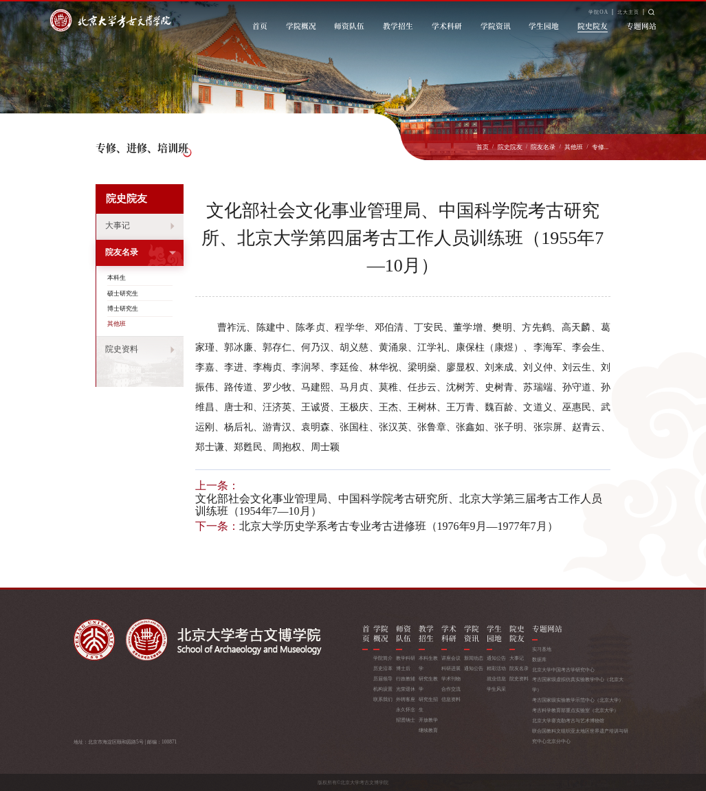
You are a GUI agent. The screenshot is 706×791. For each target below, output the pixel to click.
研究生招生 (428, 704)
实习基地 (541, 649)
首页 (259, 26)
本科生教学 (428, 663)
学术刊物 (451, 679)
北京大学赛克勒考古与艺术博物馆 (568, 720)
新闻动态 (473, 658)
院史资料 (121, 349)
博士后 (403, 668)
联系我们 (383, 699)
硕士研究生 (122, 293)
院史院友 (592, 26)
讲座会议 (451, 658)
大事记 (117, 225)
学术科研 (447, 26)
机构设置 (383, 689)
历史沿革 (383, 668)
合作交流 (451, 689)
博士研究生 (122, 308)
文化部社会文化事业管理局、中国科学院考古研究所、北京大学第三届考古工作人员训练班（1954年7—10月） (398, 505)
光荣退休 (405, 689)
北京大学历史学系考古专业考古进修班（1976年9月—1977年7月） (398, 526)
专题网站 (641, 26)
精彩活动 (496, 668)
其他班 (573, 147)
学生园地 (544, 26)
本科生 (116, 277)
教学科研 (405, 658)
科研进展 (451, 668)
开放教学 (428, 720)
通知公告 (473, 668)
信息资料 (451, 699)
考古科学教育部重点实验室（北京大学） (575, 710)
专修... (600, 147)
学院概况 (301, 26)
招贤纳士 (405, 720)
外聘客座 (405, 699)
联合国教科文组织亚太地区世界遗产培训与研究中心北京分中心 (580, 736)
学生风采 (496, 689)
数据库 (539, 659)
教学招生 (398, 26)
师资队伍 (349, 26)
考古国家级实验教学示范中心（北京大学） (578, 700)
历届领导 (383, 679)
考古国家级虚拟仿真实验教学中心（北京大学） (578, 684)
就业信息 (496, 679)
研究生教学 (428, 684)
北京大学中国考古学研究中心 (563, 670)
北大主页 (628, 12)
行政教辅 (405, 679)
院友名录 (543, 147)
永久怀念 (405, 709)
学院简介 (383, 658)
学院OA (598, 12)
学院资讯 (496, 26)
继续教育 (428, 730)
